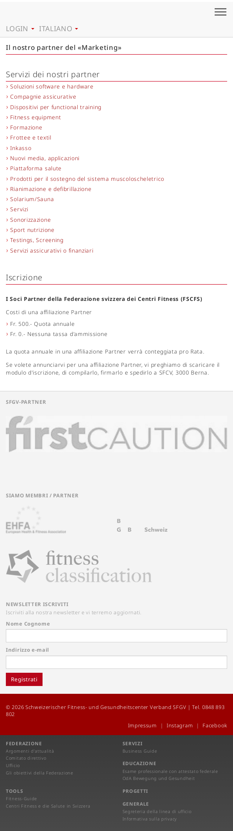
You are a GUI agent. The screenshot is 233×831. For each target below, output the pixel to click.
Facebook (215, 725)
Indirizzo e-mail (27, 649)
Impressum (142, 725)
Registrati (24, 679)
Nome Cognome (28, 623)
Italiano (58, 28)
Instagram (180, 725)
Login (20, 28)
